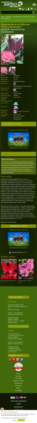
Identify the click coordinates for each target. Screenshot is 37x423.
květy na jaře (17, 114)
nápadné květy (17, 118)
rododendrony (17, 119)
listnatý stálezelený (19, 116)
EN (35, 8)
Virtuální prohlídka (18, 326)
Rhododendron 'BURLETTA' (8, 281)
